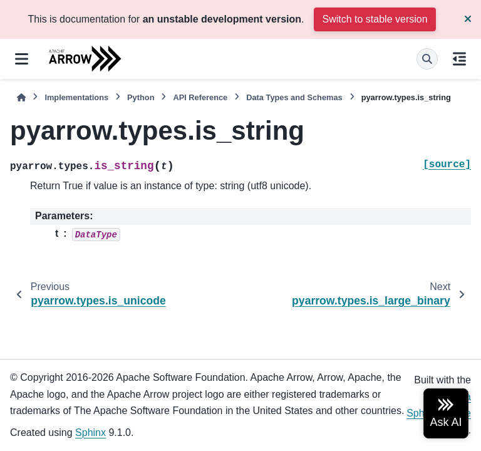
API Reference (200, 97)
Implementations (76, 97)
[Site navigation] (21, 59)
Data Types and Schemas (294, 97)
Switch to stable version (374, 19)
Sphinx (90, 432)
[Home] (21, 97)
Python (140, 97)
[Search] (427, 59)
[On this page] (459, 59)
